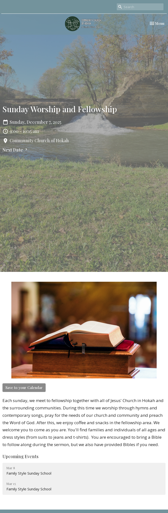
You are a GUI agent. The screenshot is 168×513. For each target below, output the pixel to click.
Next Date (15, 150)
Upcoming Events (20, 456)
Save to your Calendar (24, 387)
